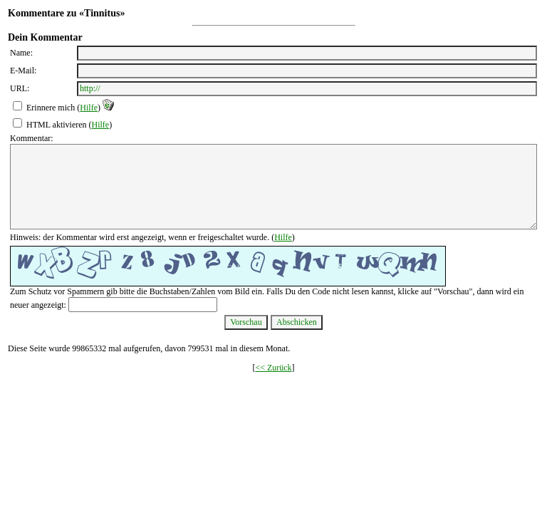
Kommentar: (31, 138)
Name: (21, 53)
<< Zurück (273, 368)
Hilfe (89, 108)
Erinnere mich (50, 108)
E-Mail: (23, 71)
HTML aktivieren (56, 125)
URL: (19, 88)
